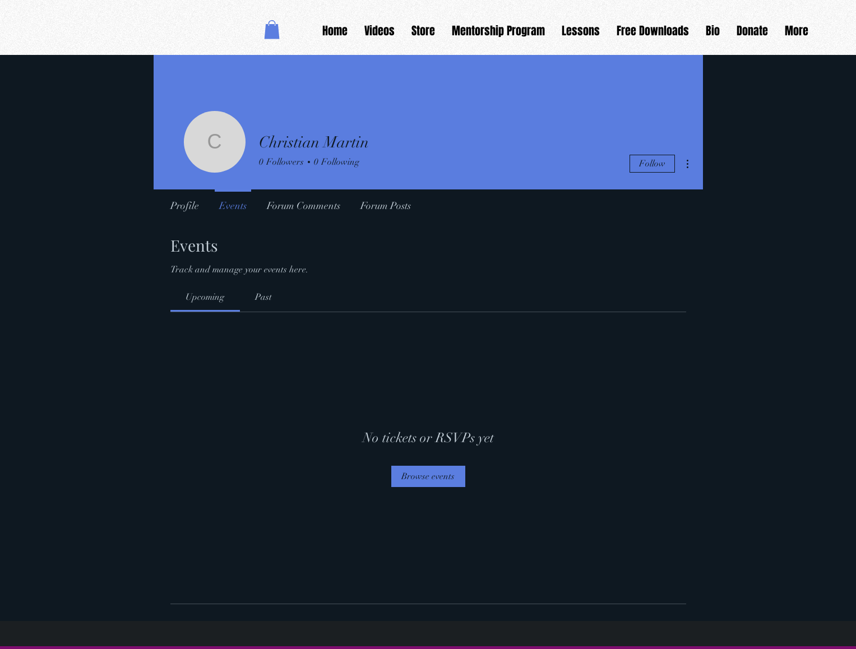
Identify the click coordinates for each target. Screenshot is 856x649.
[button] (272, 29)
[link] (205, 297)
